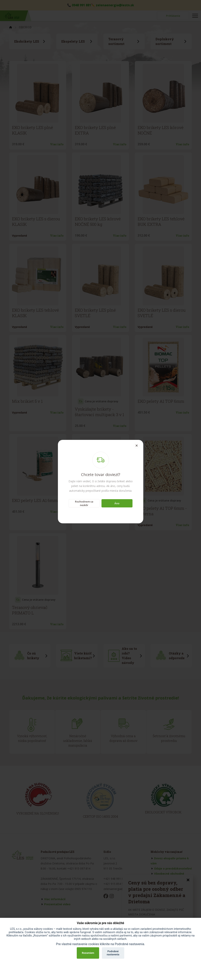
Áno (116, 503)
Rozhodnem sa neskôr (84, 503)
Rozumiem (88, 952)
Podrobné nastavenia (113, 953)
